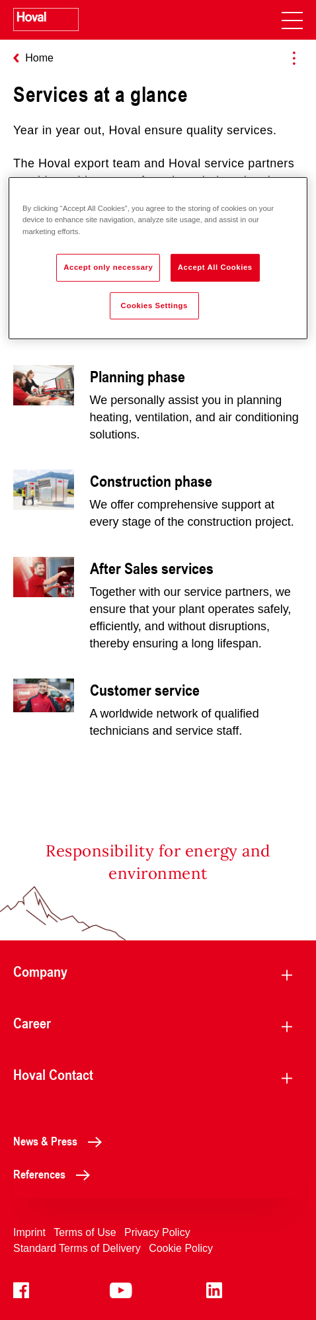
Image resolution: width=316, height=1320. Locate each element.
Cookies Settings (154, 305)
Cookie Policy (181, 1248)
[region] (158, 258)
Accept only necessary (108, 266)
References (55, 1173)
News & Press (61, 1140)
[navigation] (292, 20)
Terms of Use (85, 1232)
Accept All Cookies (215, 266)
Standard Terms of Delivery (77, 1248)
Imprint (29, 1232)
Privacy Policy (157, 1232)
